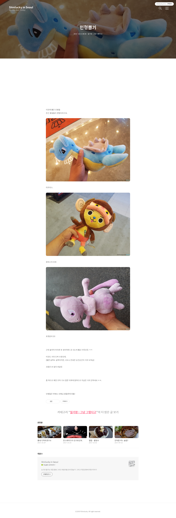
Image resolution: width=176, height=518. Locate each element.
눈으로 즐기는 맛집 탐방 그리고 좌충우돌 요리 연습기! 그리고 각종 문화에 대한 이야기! (69, 469)
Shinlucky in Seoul (20, 7)
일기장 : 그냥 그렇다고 (83, 412)
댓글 (39, 453)
